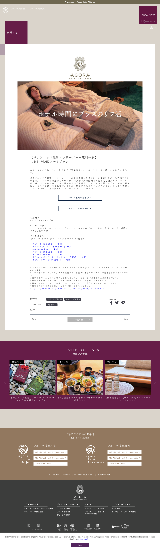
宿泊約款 (66, 474)
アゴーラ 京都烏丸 (37, 8)
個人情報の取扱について (84, 474)
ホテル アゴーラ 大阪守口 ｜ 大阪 (51, 259)
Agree (80, 545)
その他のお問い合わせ (43, 463)
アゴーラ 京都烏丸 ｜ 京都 (47, 254)
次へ (126, 319)
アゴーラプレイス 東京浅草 (94, 508)
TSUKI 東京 (116, 508)
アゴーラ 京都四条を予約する (80, 197)
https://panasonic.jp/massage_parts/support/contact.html (68, 288)
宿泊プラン (52, 304)
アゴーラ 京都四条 (18, 8)
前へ (34, 319)
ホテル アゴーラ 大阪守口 (33, 511)
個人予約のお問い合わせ (49, 452)
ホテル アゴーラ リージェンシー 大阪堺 (38, 508)
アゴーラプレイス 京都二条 (96, 512)
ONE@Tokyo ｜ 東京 (45, 249)
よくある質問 (54, 474)
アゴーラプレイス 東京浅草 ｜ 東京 (52, 246)
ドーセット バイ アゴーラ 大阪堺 (124, 511)
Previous (5, 381)
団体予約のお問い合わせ (49, 458)
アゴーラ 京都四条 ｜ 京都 (47, 251)
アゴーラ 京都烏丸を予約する (80, 208)
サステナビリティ (105, 474)
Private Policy (84, 539)
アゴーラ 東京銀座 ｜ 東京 (47, 244)
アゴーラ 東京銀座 (63, 508)
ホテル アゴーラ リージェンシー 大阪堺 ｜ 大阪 (59, 257)
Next (155, 381)
